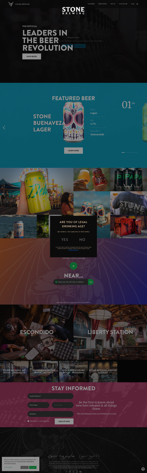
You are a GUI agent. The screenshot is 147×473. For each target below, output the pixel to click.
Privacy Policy (73, 470)
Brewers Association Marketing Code (79, 466)
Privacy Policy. (73, 250)
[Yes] (64, 239)
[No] (82, 239)
